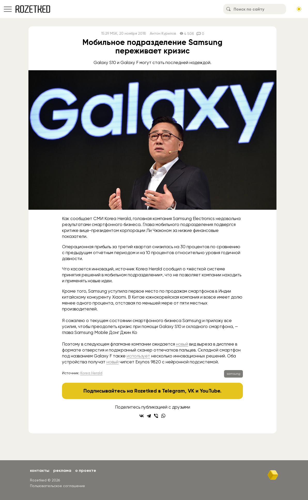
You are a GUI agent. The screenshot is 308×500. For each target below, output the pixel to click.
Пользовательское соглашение (57, 486)
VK (191, 391)
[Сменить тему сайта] (299, 9)
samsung (233, 374)
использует (138, 355)
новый (182, 344)
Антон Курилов (163, 33)
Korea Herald (91, 373)
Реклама (62, 470)
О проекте (85, 470)
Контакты (39, 470)
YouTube (210, 391)
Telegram (173, 391)
